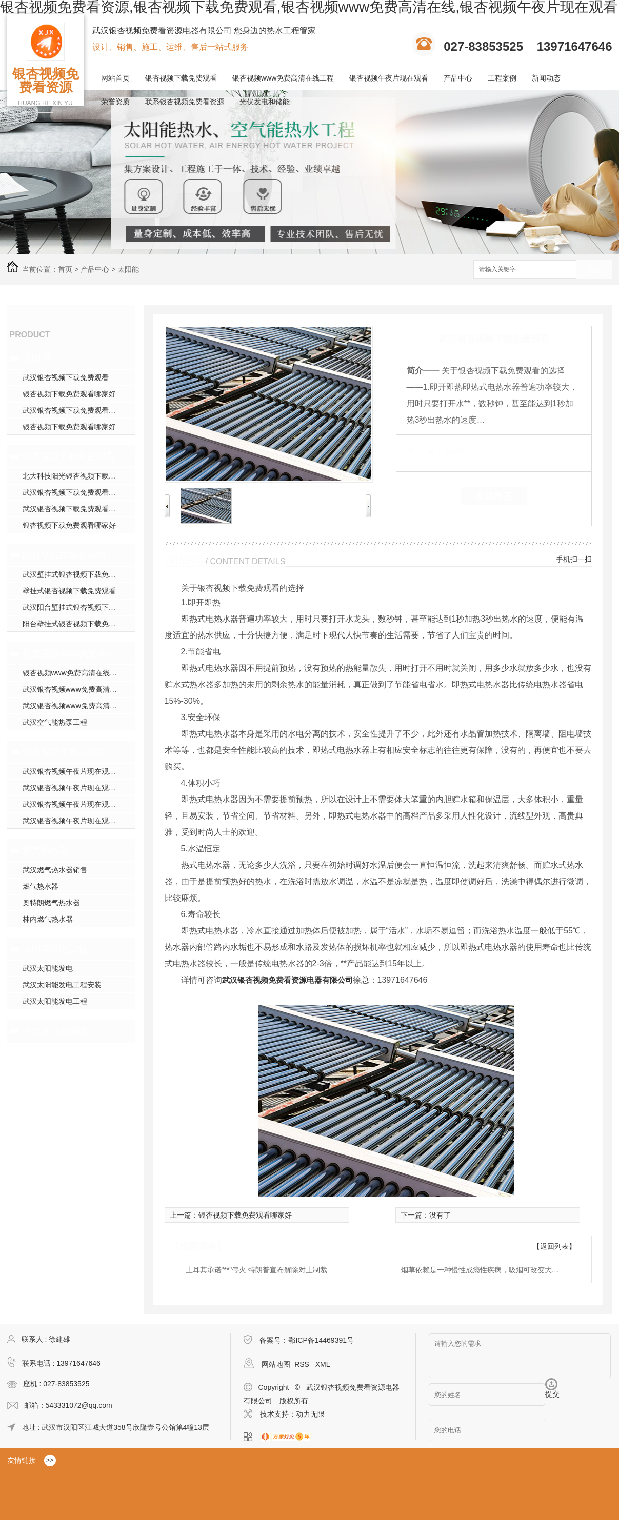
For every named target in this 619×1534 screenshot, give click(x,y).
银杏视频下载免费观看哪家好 (69, 394)
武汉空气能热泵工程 (55, 722)
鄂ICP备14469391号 (321, 1340)
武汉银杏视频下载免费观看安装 (73, 410)
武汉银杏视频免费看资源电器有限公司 (287, 979)
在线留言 (493, 496)
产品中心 (458, 78)
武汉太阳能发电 (48, 968)
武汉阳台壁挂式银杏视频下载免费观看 (79, 607)
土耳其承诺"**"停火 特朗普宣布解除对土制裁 (257, 1270)
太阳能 (128, 269)
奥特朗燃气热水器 (51, 903)
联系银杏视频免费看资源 (184, 101)
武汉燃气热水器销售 (55, 870)
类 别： (424, 450)
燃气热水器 (46, 850)
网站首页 (115, 78)
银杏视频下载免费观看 (181, 78)
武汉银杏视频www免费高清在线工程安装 (79, 689)
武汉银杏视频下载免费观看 (66, 377)
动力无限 (310, 1414)
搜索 (594, 270)
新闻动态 (546, 78)
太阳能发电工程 (55, 949)
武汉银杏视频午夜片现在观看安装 (76, 804)
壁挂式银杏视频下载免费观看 (69, 591)
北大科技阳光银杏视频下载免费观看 (79, 476)
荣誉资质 (115, 101)
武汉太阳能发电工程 (55, 1001)
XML (322, 1364)
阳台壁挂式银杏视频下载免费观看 (70, 555)
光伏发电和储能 (264, 101)
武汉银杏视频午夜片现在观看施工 (76, 788)
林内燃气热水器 (48, 919)
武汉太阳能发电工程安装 (62, 985)
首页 (65, 269)
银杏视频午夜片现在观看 (388, 78)
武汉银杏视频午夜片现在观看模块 (76, 771)
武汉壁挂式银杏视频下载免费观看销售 (79, 574)
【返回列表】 (554, 1246)
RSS (302, 1364)
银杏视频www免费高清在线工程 (283, 78)
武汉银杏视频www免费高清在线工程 (79, 706)
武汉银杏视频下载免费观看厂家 (73, 509)
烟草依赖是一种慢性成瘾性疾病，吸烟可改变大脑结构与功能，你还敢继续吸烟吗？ (483, 1270)
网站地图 (276, 1364)
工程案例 (502, 78)
